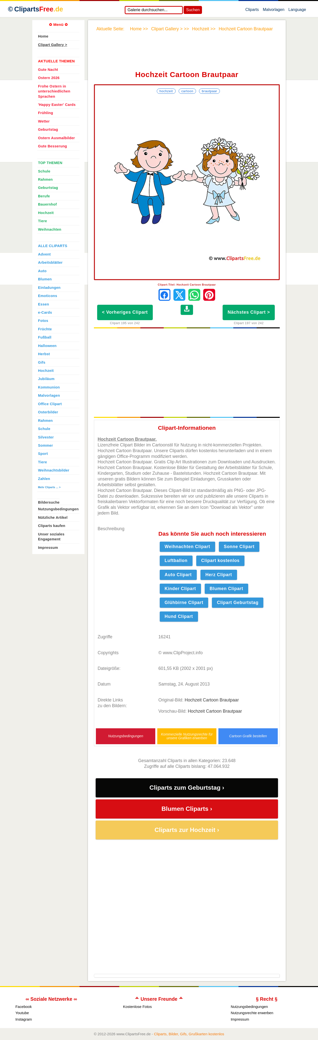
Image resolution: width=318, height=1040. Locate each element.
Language (297, 11)
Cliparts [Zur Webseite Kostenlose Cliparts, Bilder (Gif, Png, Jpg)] (38, 9)
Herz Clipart (218, 574)
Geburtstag (48, 129)
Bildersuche (49, 502)
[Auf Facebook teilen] (164, 295)
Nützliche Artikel (53, 518)
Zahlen (44, 479)
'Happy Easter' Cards (57, 105)
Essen (43, 304)
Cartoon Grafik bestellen (248, 736)
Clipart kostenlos (220, 560)
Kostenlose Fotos (137, 1006)
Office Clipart (50, 404)
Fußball (44, 337)
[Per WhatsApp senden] (194, 295)
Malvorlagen (273, 11)
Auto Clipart (178, 574)
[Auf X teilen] (179, 295)
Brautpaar (209, 91)
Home (43, 36)
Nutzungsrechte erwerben (252, 1013)
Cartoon (187, 91)
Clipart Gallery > (52, 45)
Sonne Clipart (239, 546)
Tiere (42, 221)
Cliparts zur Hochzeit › (187, 829)
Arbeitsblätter (50, 262)
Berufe (44, 196)
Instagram (23, 1019)
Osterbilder (48, 412)
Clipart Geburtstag (237, 602)
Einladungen (49, 288)
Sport (43, 454)
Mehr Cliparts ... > (49, 487)
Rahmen (45, 179)
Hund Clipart (179, 616)
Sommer (45, 445)
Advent (44, 254)
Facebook (23, 1006)
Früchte (45, 329)
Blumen (45, 279)
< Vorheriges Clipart (125, 312)
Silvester (46, 437)
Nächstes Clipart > (249, 312)
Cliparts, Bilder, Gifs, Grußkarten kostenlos (189, 1034)
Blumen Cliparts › (186, 808)
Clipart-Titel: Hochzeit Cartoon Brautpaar (187, 284)
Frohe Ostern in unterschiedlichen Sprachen (54, 91)
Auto (42, 271)
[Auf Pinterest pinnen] (209, 295)
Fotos (43, 321)
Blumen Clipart (226, 588)
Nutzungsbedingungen (125, 736)
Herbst (44, 354)
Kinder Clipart (180, 588)
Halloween (47, 346)
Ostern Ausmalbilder (56, 138)
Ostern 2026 (49, 78)
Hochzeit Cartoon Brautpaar (212, 699)
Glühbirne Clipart (184, 602)
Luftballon (176, 560)
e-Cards (45, 312)
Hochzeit (166, 91)
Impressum (48, 548)
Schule (44, 171)
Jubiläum (46, 379)
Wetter (44, 121)
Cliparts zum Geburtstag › (186, 787)
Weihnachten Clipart (187, 546)
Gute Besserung (52, 146)
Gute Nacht (48, 70)
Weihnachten (49, 229)
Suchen (192, 10)
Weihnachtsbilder (53, 470)
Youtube (22, 1013)
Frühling (45, 113)
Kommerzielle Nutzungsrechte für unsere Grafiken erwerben (187, 736)
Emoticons (47, 296)
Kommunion (49, 387)
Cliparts (252, 11)
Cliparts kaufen (51, 526)
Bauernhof (47, 204)
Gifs (41, 362)
